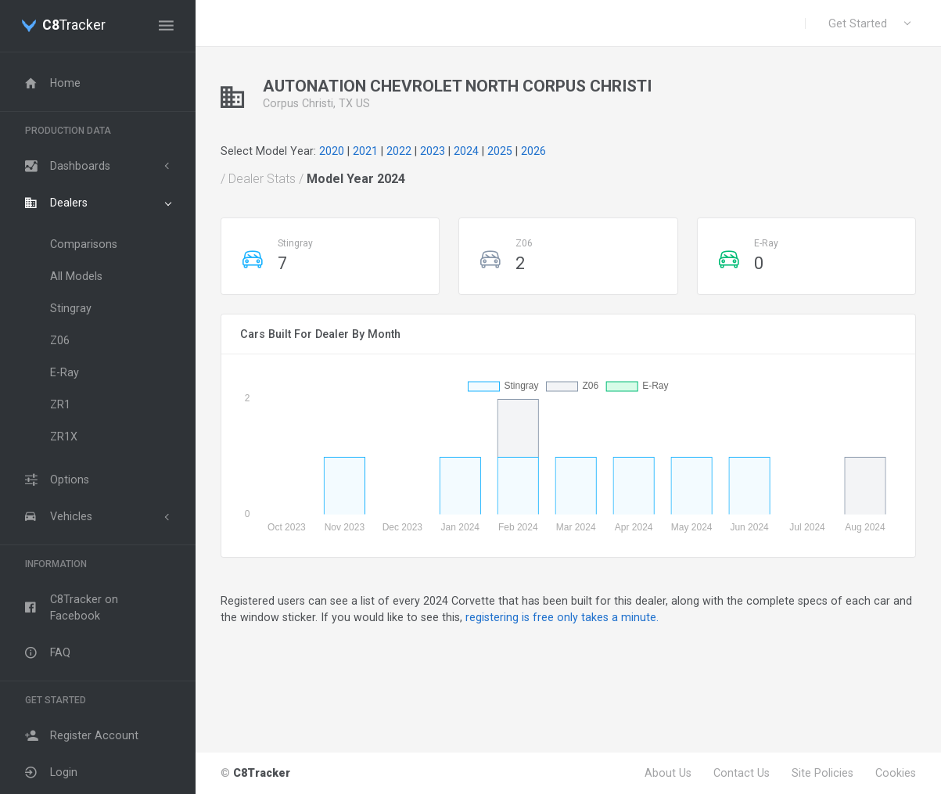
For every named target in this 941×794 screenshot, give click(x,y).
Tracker (74, 26)
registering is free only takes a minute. (562, 617)
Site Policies (822, 773)
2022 (398, 151)
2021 (365, 151)
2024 (466, 151)
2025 (499, 151)
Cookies (895, 773)
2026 (533, 151)
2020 (331, 151)
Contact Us (741, 773)
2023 (432, 151)
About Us (668, 773)
